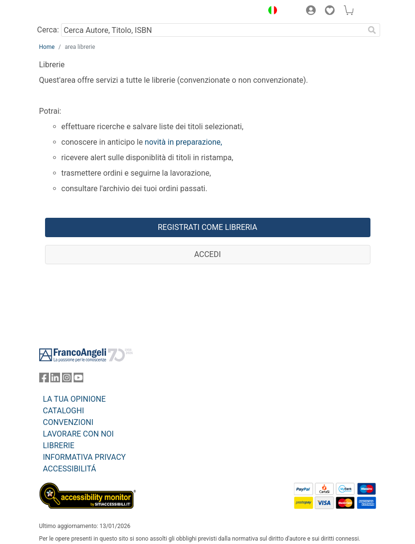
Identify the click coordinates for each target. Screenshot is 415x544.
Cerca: (48, 29)
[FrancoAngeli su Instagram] (67, 379)
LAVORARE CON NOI (78, 433)
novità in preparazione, (182, 142)
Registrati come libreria (208, 227)
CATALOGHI (63, 410)
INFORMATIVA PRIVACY (84, 457)
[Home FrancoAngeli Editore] (72, 11)
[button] (270, 11)
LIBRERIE (59, 445)
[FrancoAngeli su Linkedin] (55, 379)
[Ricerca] (372, 30)
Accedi (207, 254)
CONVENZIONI (68, 422)
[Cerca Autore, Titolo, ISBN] (213, 30)
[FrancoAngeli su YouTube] (78, 379)
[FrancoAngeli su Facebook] (44, 379)
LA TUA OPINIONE (74, 399)
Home (47, 47)
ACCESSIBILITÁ (69, 468)
